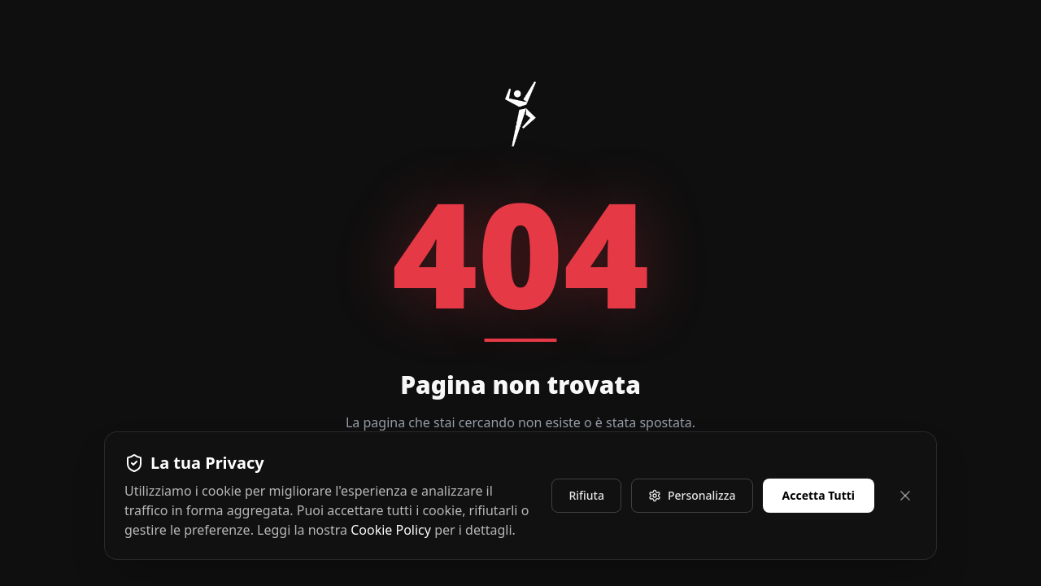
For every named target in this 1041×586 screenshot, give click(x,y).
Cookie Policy (391, 530)
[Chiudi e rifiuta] (905, 495)
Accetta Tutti (819, 495)
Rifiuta (586, 495)
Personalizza (692, 495)
